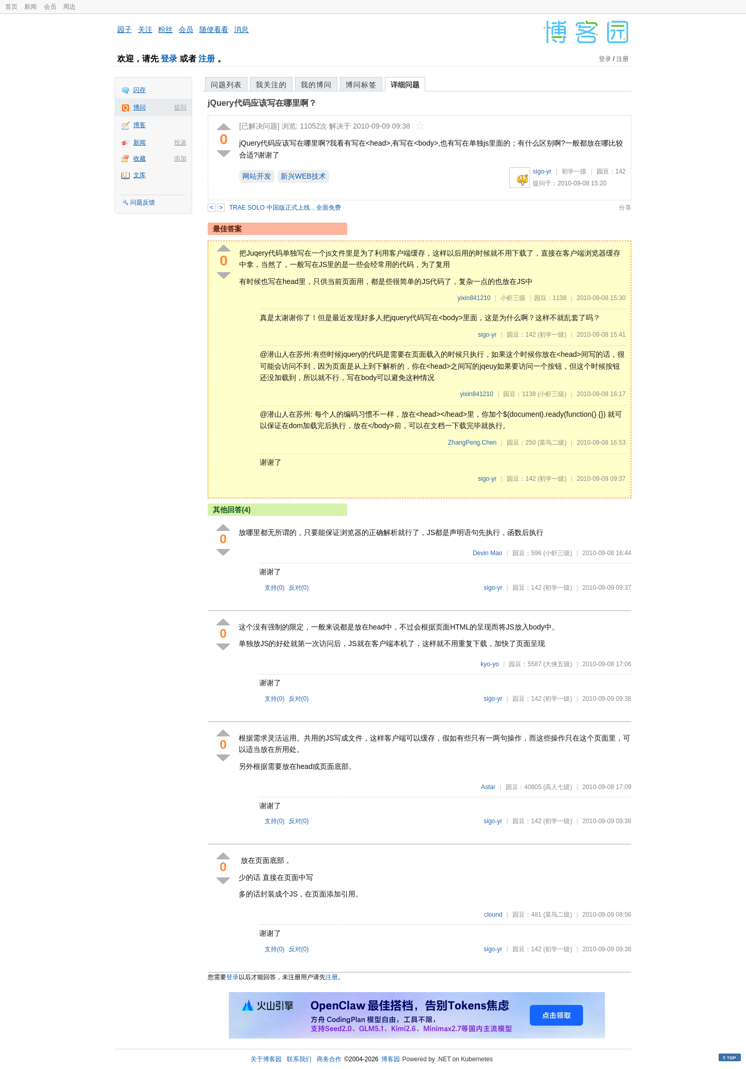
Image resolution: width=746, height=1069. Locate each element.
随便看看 (213, 29)
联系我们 (299, 1059)
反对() (299, 587)
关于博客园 (266, 1059)
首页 (11, 6)
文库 (139, 175)
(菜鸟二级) (551, 442)
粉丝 (165, 29)
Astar (488, 787)
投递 (180, 142)
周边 (69, 6)
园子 (124, 29)
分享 (625, 207)
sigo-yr (542, 171)
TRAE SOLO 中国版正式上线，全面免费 (285, 207)
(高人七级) (557, 787)
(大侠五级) (557, 664)
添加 (180, 158)
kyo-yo (489, 664)
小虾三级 (513, 298)
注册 (206, 58)
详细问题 (405, 85)
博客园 (390, 1059)
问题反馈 (142, 202)
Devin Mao (487, 553)
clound (493, 914)
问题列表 (226, 85)
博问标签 (361, 85)
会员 (50, 6)
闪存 (139, 89)
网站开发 (256, 176)
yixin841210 (473, 298)
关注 (145, 29)
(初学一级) (551, 334)
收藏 (139, 158)
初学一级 (574, 171)
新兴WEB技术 (303, 176)
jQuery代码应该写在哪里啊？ (262, 103)
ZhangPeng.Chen (472, 442)
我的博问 (316, 85)
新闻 (30, 6)
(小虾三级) (551, 394)
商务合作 (329, 1059)
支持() (275, 587)
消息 (241, 29)
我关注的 (271, 85)
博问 (139, 107)
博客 (139, 125)
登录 (169, 58)
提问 (180, 107)
